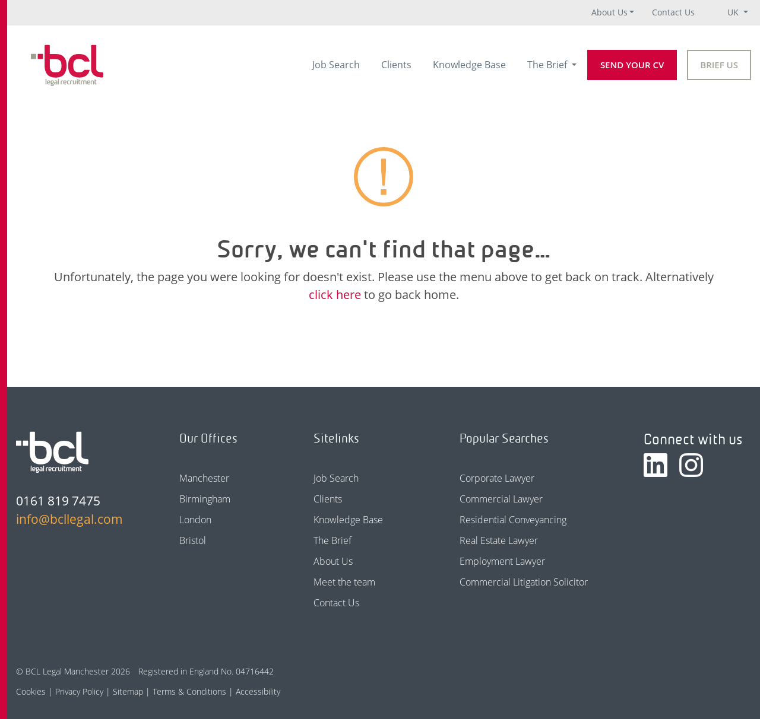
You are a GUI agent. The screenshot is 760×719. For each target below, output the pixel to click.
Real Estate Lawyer (499, 540)
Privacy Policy (79, 691)
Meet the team (344, 581)
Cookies (31, 691)
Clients (396, 64)
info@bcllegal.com (69, 519)
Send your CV (632, 65)
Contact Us (673, 12)
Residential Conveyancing (513, 519)
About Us (609, 12)
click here (335, 295)
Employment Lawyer (502, 561)
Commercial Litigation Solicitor (524, 581)
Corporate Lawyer (497, 478)
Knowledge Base (469, 64)
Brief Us (719, 65)
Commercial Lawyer (501, 498)
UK (734, 12)
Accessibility (258, 691)
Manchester (204, 478)
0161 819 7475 (58, 500)
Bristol (192, 540)
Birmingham (204, 498)
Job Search (336, 64)
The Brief (548, 64)
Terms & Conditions (189, 691)
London (195, 519)
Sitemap (128, 691)
